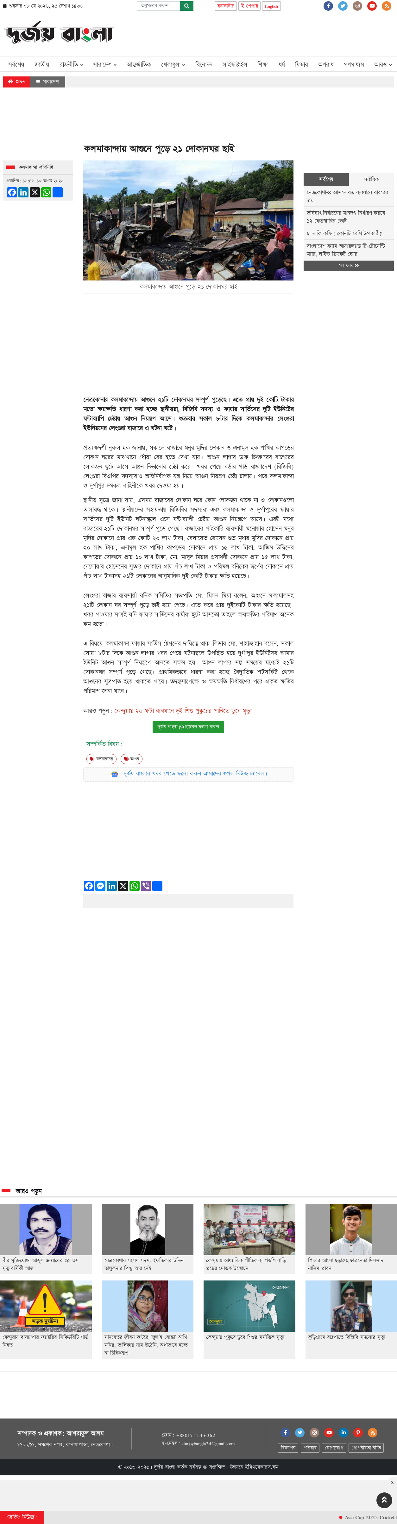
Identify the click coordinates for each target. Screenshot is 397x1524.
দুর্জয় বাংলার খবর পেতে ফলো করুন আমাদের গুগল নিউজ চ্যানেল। (196, 774)
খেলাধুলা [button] (173, 64)
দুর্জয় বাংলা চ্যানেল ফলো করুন (188, 727)
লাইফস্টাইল (235, 64)
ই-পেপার (249, 6)
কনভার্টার (225, 6)
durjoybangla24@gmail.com (208, 1443)
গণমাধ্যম (354, 64)
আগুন (131, 759)
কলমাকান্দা (101, 759)
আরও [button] (383, 64)
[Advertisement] (278, 33)
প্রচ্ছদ (16, 81)
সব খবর (349, 265)
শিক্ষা (262, 64)
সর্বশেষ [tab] (326, 180)
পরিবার (310, 1448)
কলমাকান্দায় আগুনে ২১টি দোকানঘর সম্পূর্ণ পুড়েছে (168, 399)
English (271, 6)
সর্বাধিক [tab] (371, 180)
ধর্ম (282, 64)
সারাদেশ (47, 82)
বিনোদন (203, 64)
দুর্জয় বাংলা (164, 1467)
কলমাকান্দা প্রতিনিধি (36, 167)
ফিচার (301, 64)
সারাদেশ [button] (105, 64)
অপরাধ (326, 64)
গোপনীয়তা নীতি (366, 1448)
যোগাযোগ (334, 1448)
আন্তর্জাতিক (139, 64)
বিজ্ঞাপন (288, 1448)
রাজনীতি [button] (71, 64)
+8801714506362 (195, 1435)
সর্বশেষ (16, 64)
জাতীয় (42, 64)
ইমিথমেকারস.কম (262, 1467)
